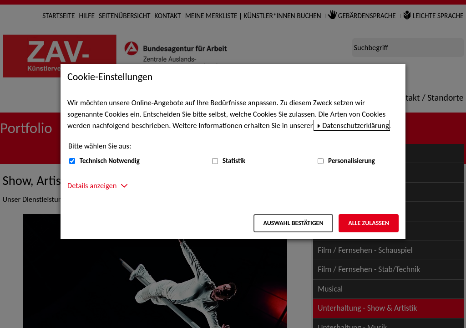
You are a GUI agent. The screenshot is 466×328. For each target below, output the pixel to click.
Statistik (234, 161)
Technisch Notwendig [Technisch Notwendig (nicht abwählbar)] (110, 161)
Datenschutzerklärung (355, 125)
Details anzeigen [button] (91, 185)
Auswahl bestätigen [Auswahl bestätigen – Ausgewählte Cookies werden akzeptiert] (293, 223)
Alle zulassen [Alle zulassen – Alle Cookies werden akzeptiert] (368, 223)
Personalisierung (351, 161)
